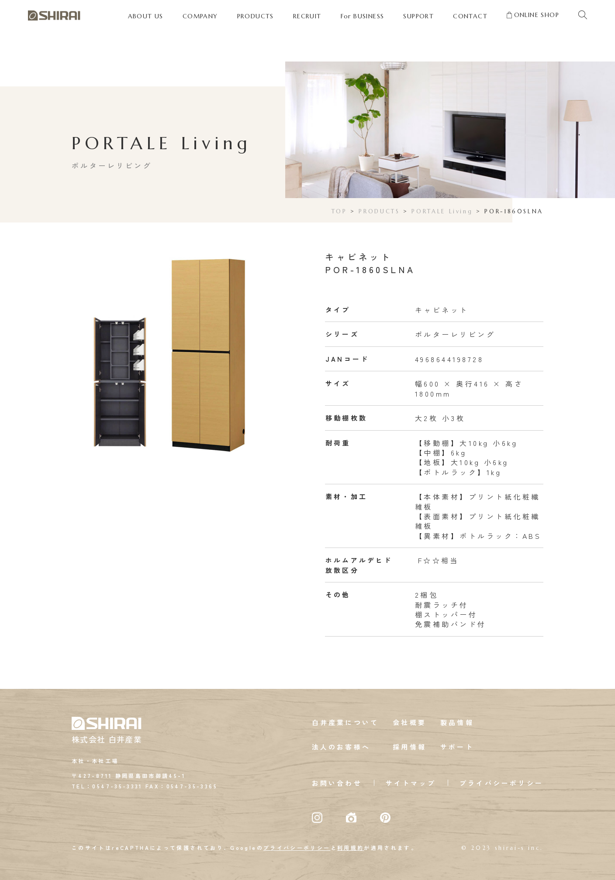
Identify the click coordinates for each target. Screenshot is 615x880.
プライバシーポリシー (501, 783)
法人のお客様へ (341, 746)
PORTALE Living (442, 211)
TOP (339, 211)
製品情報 (457, 722)
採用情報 (409, 746)
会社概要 (409, 722)
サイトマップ (411, 783)
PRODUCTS (379, 211)
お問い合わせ (337, 783)
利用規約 (350, 847)
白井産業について (345, 722)
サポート (457, 746)
